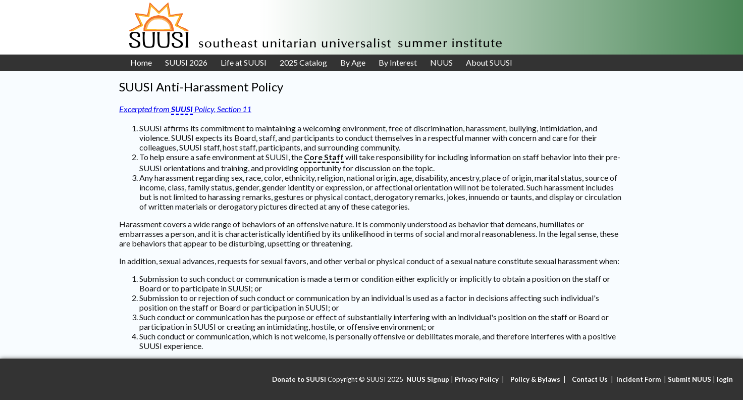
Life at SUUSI (244, 62)
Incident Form (639, 379)
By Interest (398, 62)
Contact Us (590, 379)
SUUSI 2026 (186, 62)
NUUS (441, 62)
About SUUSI (489, 62)
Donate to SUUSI (299, 379)
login (725, 379)
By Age (352, 62)
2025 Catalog (303, 62)
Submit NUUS (689, 379)
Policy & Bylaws (535, 379)
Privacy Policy (477, 379)
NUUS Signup (427, 379)
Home (141, 62)
